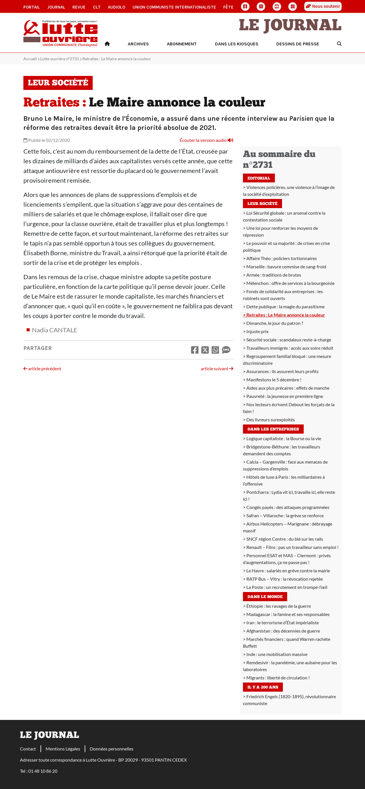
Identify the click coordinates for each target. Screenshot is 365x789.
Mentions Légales (63, 748)
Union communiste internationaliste (174, 7)
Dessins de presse (297, 44)
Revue (79, 7)
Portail (31, 7)
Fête (228, 7)
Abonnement (182, 44)
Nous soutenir (323, 6)
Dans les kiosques (236, 44)
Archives (138, 44)
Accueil (30, 58)
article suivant (217, 368)
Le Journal (290, 26)
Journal (56, 7)
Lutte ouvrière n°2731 (59, 58)
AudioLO (116, 7)
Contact (28, 748)
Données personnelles (111, 748)
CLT (97, 7)
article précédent (42, 368)
